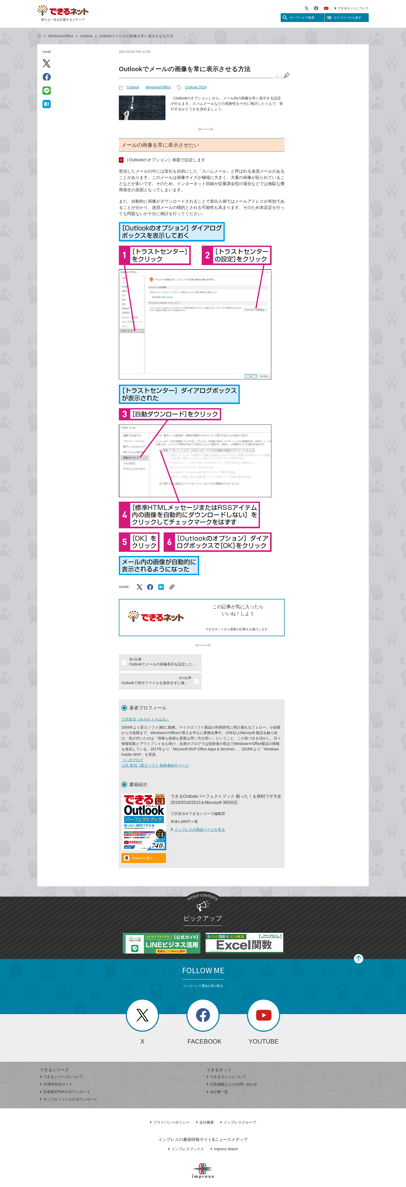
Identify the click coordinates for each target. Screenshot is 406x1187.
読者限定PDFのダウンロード (65, 1073)
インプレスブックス (186, 1130)
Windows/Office (60, 36)
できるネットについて (351, 8)
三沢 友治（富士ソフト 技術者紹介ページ (155, 747)
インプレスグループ (238, 1104)
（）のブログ (132, 741)
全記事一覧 (217, 1073)
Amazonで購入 (142, 839)
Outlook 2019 (195, 87)
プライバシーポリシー (170, 1104)
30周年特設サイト (56, 1066)
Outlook (86, 36)
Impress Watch (224, 1130)
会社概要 (205, 1104)
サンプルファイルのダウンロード (69, 1081)
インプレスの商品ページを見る (198, 811)
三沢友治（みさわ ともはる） (145, 701)
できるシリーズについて (61, 1058)
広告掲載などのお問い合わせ (232, 1066)
